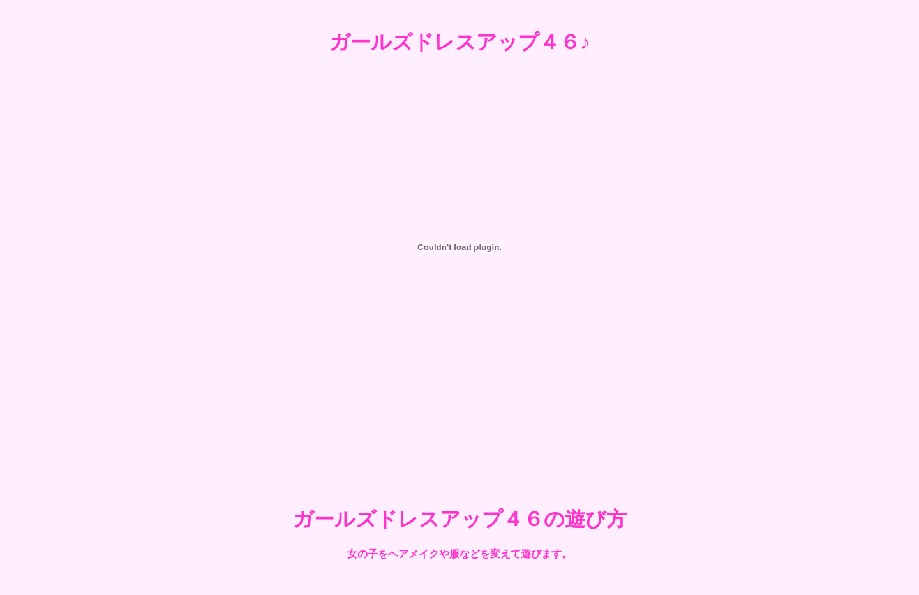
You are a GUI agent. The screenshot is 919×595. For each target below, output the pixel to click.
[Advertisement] (459, 442)
